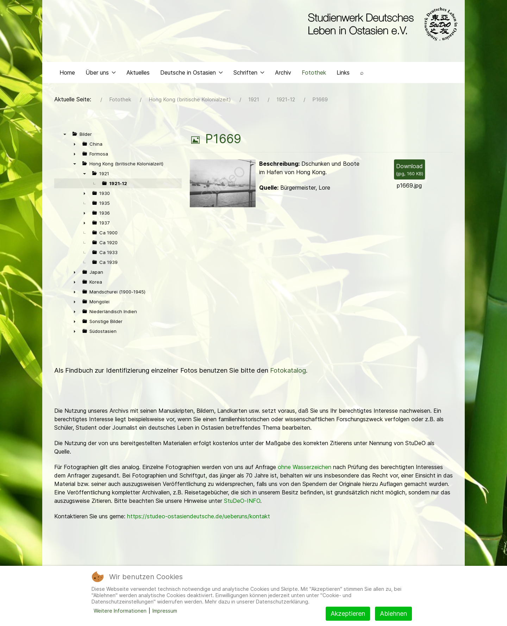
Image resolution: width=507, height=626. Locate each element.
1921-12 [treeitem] (118, 183)
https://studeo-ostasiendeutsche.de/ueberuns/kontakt (198, 516)
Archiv (283, 72)
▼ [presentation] (65, 134)
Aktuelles (138, 72)
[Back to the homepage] (381, 24)
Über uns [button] (101, 72)
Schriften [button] (248, 72)
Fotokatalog (288, 370)
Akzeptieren (348, 613)
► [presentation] (75, 144)
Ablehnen (393, 613)
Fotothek (314, 72)
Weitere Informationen (120, 611)
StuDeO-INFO (242, 500)
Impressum (164, 611)
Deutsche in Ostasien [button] (191, 72)
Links (343, 72)
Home (67, 72)
